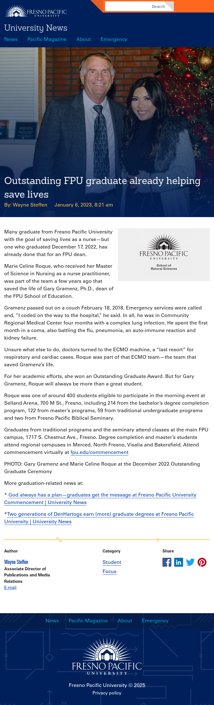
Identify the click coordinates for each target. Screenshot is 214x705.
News (11, 39)
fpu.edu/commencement (99, 452)
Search (158, 6)
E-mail (10, 587)
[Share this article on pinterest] (202, 562)
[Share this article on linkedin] (178, 562)
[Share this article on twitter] (190, 562)
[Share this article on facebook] (166, 562)
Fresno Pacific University (98, 685)
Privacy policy (107, 693)
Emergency (114, 39)
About (83, 39)
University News (35, 27)
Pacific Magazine (47, 39)
